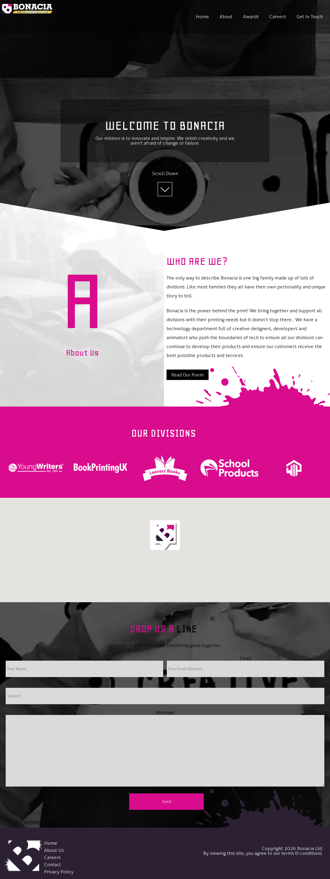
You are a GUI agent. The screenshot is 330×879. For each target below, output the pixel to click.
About (226, 16)
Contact (52, 864)
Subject (165, 685)
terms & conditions (301, 853)
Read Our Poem (187, 375)
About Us (54, 850)
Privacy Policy (58, 872)
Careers (277, 16)
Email (246, 658)
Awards (251, 16)
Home (202, 16)
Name (84, 658)
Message (165, 712)
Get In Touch (310, 16)
